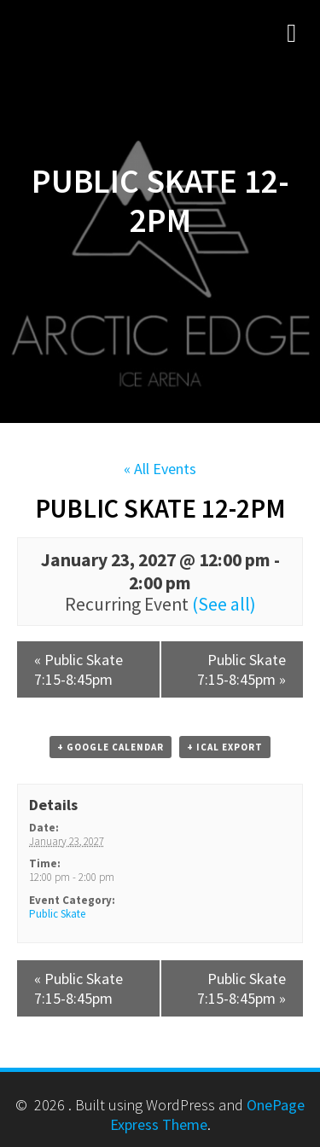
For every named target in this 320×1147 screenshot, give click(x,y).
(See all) (224, 604)
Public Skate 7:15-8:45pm (78, 669)
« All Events (160, 468)
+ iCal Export (225, 747)
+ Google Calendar (110, 747)
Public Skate (57, 914)
